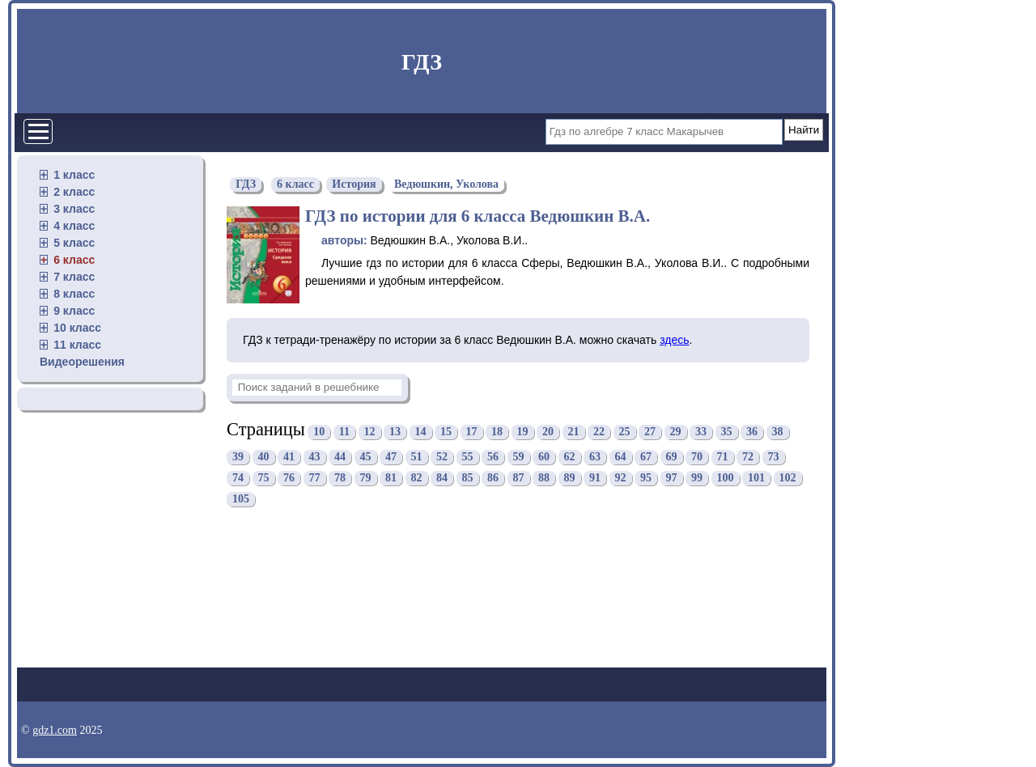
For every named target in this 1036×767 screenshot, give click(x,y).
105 (240, 500)
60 (544, 457)
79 (366, 478)
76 (289, 478)
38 (777, 432)
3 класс (74, 208)
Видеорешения (82, 361)
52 (442, 457)
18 (497, 432)
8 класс (74, 293)
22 (599, 432)
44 (340, 457)
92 (620, 478)
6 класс (74, 259)
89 (569, 478)
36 (752, 432)
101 (756, 478)
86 (493, 478)
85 (467, 478)
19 (523, 432)
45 (366, 457)
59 (518, 457)
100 (725, 478)
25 (625, 432)
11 (344, 432)
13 (395, 432)
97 (671, 478)
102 (787, 478)
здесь (674, 339)
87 (518, 478)
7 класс (74, 276)
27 (650, 432)
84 (442, 478)
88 (544, 478)
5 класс (74, 242)
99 (697, 478)
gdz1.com (54, 730)
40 (264, 457)
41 (289, 457)
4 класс (74, 225)
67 (646, 457)
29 (675, 432)
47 (391, 457)
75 (264, 478)
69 (671, 457)
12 (370, 432)
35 (726, 432)
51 (416, 457)
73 (773, 457)
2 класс (74, 191)
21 (574, 432)
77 (315, 478)
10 (319, 432)
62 (569, 457)
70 (697, 457)
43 (315, 457)
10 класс (77, 327)
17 (472, 432)
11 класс (77, 344)
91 (595, 478)
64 (620, 457)
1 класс (74, 174)
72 (748, 457)
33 (701, 432)
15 (446, 432)
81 (391, 478)
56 (493, 457)
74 (238, 478)
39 (238, 457)
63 (595, 457)
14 (421, 432)
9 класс (74, 310)
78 (340, 478)
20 (548, 432)
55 (467, 457)
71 (722, 457)
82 (416, 478)
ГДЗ (421, 61)
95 (646, 478)
